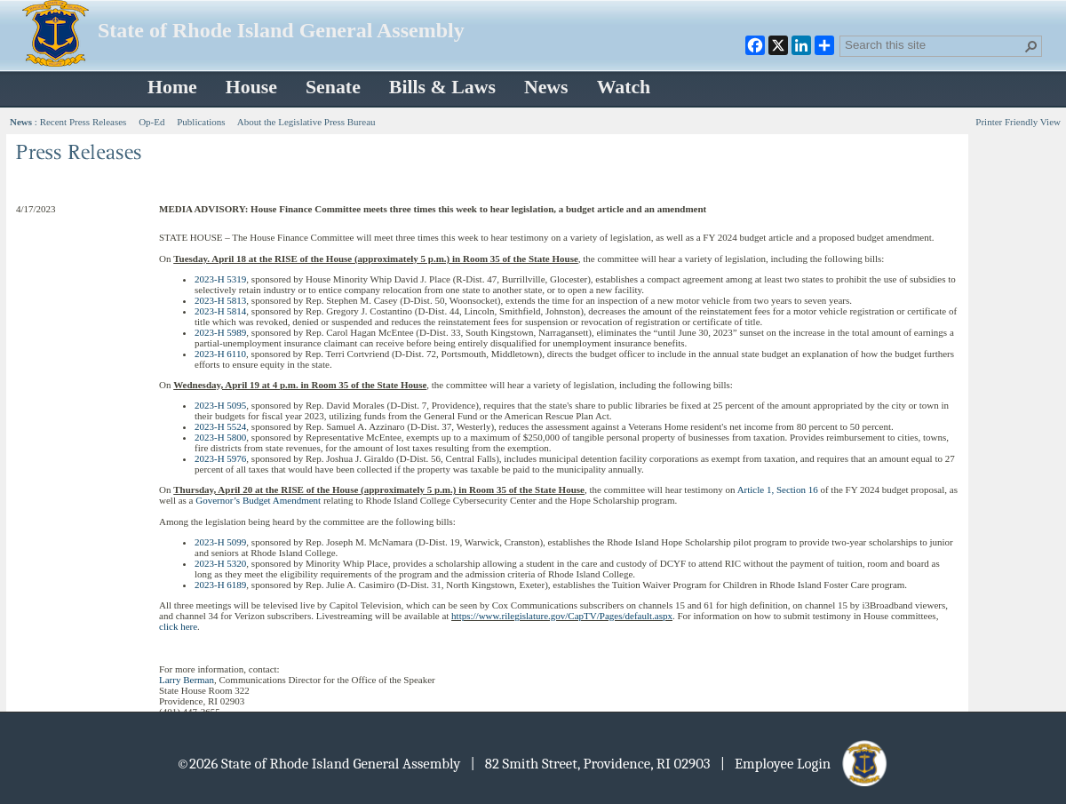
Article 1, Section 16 (777, 489)
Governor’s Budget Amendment (258, 500)
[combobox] (933, 44)
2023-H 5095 (220, 405)
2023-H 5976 (220, 458)
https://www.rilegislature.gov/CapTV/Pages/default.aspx (561, 615)
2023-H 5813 (220, 300)
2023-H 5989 (220, 332)
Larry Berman (186, 679)
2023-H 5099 (220, 542)
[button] (1031, 46)
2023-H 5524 (220, 426)
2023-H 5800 (220, 437)
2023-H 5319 (220, 279)
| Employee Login (805, 763)
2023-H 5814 (220, 311)
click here (178, 626)
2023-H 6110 (220, 353)
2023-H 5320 (220, 563)
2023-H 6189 (220, 584)
